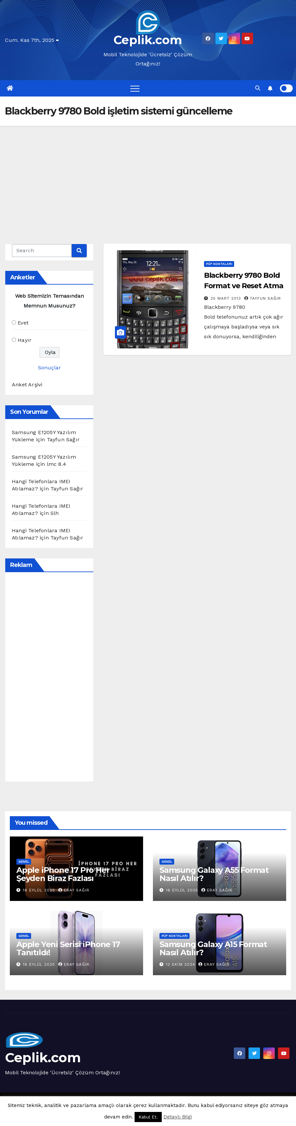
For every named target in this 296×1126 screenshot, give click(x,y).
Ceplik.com (148, 40)
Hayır (24, 340)
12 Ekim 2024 (181, 964)
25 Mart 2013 (227, 298)
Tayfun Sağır (262, 298)
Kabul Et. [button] (148, 1117)
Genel (23, 861)
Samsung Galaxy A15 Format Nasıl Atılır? (213, 948)
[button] (257, 88)
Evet (23, 323)
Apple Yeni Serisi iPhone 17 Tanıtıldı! (68, 948)
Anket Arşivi (27, 384)
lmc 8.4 (56, 464)
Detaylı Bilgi (177, 1117)
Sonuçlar (49, 367)
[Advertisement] (148, 175)
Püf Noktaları (219, 264)
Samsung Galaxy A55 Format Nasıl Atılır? (213, 874)
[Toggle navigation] (135, 88)
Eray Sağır (73, 890)
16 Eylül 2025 (40, 890)
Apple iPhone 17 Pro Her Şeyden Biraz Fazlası (62, 874)
